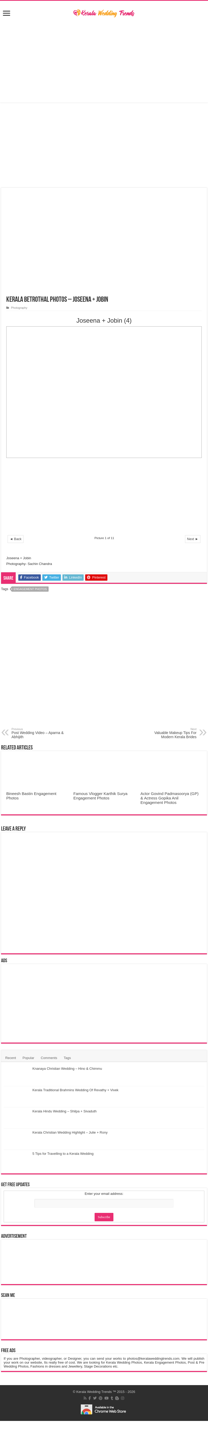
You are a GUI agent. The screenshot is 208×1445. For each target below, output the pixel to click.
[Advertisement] (104, 60)
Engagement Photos (30, 589)
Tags (67, 1058)
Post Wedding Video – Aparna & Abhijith (38, 733)
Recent (10, 1058)
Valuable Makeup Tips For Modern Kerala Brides (170, 733)
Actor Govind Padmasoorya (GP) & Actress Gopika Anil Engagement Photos (170, 798)
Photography (19, 307)
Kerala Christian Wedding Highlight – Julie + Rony (70, 1132)
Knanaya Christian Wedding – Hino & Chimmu (67, 1069)
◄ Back (15, 539)
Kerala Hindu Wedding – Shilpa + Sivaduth (64, 1111)
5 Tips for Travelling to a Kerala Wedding (63, 1154)
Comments (49, 1058)
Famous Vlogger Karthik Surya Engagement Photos (100, 795)
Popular (28, 1058)
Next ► (192, 539)
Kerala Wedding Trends (94, 1392)
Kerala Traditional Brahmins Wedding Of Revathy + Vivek (75, 1090)
